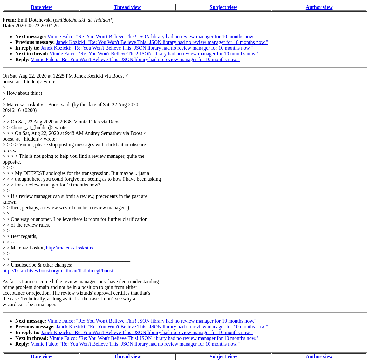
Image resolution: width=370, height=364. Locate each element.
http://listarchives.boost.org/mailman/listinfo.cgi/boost (58, 270)
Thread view (127, 7)
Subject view (223, 7)
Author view (319, 7)
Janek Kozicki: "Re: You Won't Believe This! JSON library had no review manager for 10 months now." (162, 42)
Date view (41, 7)
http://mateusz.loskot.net (71, 247)
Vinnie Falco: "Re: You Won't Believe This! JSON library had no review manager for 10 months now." (151, 36)
